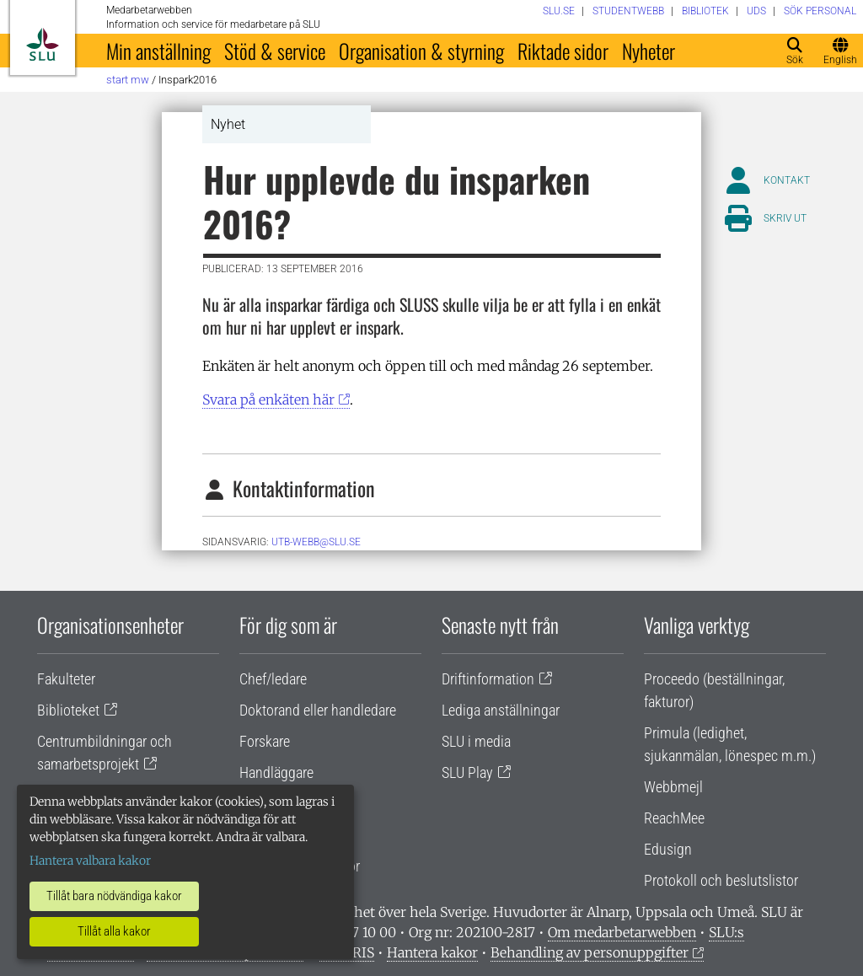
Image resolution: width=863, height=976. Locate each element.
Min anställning (158, 50)
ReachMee (674, 818)
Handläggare (276, 772)
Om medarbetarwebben (622, 932)
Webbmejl (673, 787)
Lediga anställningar (501, 710)
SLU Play (467, 772)
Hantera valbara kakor (90, 860)
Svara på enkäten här (268, 399)
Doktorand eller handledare (317, 710)
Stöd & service (274, 50)
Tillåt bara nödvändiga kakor (114, 896)
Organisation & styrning (421, 50)
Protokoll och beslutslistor (721, 880)
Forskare (264, 741)
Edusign (668, 849)
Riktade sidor (562, 50)
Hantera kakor (432, 952)
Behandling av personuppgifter (589, 952)
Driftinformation (488, 679)
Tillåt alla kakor (114, 931)
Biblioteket (68, 710)
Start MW (127, 79)
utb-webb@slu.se (316, 542)
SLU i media (476, 741)
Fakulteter (66, 679)
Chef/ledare (273, 679)
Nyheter (648, 50)
